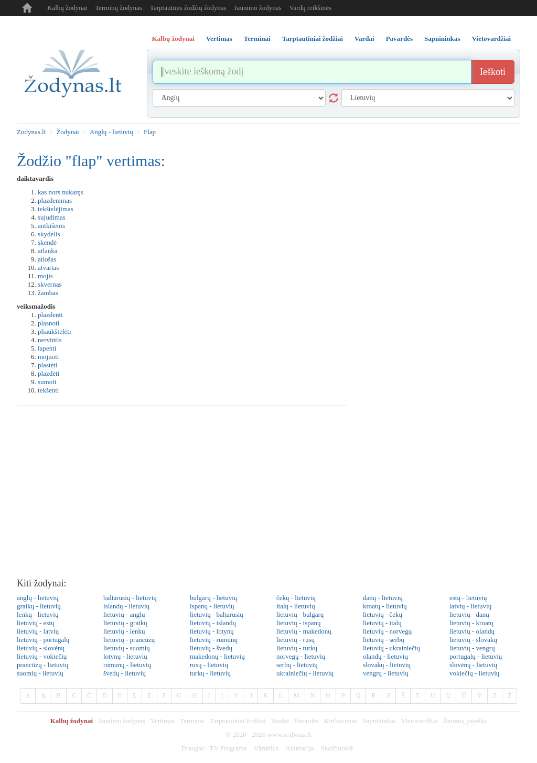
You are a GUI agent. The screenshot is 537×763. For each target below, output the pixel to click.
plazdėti (48, 373)
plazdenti (50, 315)
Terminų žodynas (118, 8)
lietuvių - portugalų (43, 640)
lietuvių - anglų (124, 614)
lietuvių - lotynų (212, 631)
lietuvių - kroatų (471, 623)
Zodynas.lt (31, 132)
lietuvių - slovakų (473, 640)
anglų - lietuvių (37, 598)
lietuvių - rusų (295, 640)
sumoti (47, 382)
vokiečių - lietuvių (474, 673)
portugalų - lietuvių (475, 656)
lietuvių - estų (36, 623)
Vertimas (163, 721)
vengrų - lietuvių (386, 673)
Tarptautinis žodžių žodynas (188, 8)
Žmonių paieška (465, 721)
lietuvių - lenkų (124, 631)
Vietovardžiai (419, 721)
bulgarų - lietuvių (213, 598)
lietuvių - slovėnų (41, 648)
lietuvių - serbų (383, 640)
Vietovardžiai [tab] (491, 38)
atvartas (48, 267)
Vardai (280, 721)
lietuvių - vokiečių (42, 656)
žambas (48, 293)
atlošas (47, 259)
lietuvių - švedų (211, 648)
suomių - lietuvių (40, 673)
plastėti (48, 365)
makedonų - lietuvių (217, 656)
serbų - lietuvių (297, 665)
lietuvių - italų (382, 623)
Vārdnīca (266, 748)
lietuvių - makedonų (303, 631)
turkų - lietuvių (210, 673)
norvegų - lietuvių (300, 656)
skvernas (50, 284)
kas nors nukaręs (60, 192)
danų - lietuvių (383, 598)
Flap (150, 132)
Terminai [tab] (257, 38)
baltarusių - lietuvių (130, 598)
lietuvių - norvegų (387, 631)
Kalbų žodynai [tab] (173, 38)
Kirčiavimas (341, 721)
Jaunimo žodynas (258, 8)
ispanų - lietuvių (212, 606)
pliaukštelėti (54, 331)
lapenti (47, 348)
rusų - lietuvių (209, 665)
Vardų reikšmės (310, 8)
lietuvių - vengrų (472, 648)
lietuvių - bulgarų (300, 614)
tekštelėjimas (55, 209)
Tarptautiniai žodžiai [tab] (312, 38)
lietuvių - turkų (296, 648)
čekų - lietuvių (296, 598)
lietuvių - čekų (382, 614)
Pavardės (306, 721)
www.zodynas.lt (289, 734)
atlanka (48, 251)
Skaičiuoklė (337, 748)
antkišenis (51, 226)
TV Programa (227, 748)
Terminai (192, 721)
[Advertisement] (268, 494)
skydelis (49, 234)
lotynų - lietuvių (125, 656)
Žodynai (67, 132)
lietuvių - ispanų (298, 623)
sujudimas (52, 217)
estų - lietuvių (468, 598)
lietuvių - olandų (472, 631)
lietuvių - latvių (38, 631)
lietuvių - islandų (213, 623)
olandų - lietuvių (385, 656)
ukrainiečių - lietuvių (305, 673)
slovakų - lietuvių (387, 665)
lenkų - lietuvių (37, 614)
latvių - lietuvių (470, 606)
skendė (47, 242)
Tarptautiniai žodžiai (238, 721)
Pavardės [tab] (399, 38)
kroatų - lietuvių (385, 606)
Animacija (299, 748)
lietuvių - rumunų (214, 640)
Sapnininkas (379, 721)
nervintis (50, 340)
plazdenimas (55, 200)
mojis (45, 276)
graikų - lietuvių (39, 606)
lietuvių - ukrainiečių (391, 648)
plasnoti (48, 323)
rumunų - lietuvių (127, 665)
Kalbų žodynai (67, 8)
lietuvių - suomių (126, 648)
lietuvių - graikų (125, 623)
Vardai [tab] (364, 38)
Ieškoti (493, 72)
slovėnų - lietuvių (473, 665)
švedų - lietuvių (124, 673)
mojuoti (48, 357)
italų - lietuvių (295, 606)
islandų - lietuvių (126, 606)
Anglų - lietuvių (111, 132)
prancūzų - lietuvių (42, 665)
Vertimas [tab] (219, 38)
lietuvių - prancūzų (129, 640)
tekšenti (48, 390)
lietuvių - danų (469, 614)
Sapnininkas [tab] (442, 38)
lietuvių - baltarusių (216, 614)
